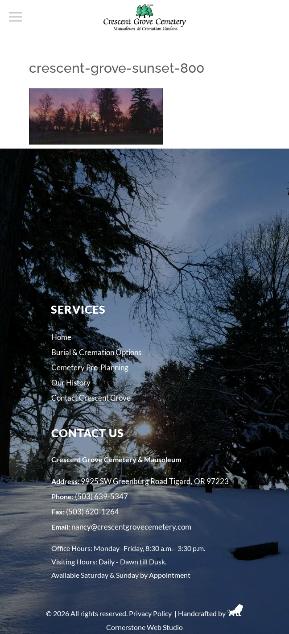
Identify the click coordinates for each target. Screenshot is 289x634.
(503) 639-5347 (101, 496)
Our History (71, 382)
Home (61, 337)
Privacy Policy (150, 613)
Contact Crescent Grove (91, 397)
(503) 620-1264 (92, 511)
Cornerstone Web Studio (144, 627)
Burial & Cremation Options (96, 352)
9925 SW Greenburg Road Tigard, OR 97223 (155, 481)
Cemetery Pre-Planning (89, 367)
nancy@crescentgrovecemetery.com (131, 526)
